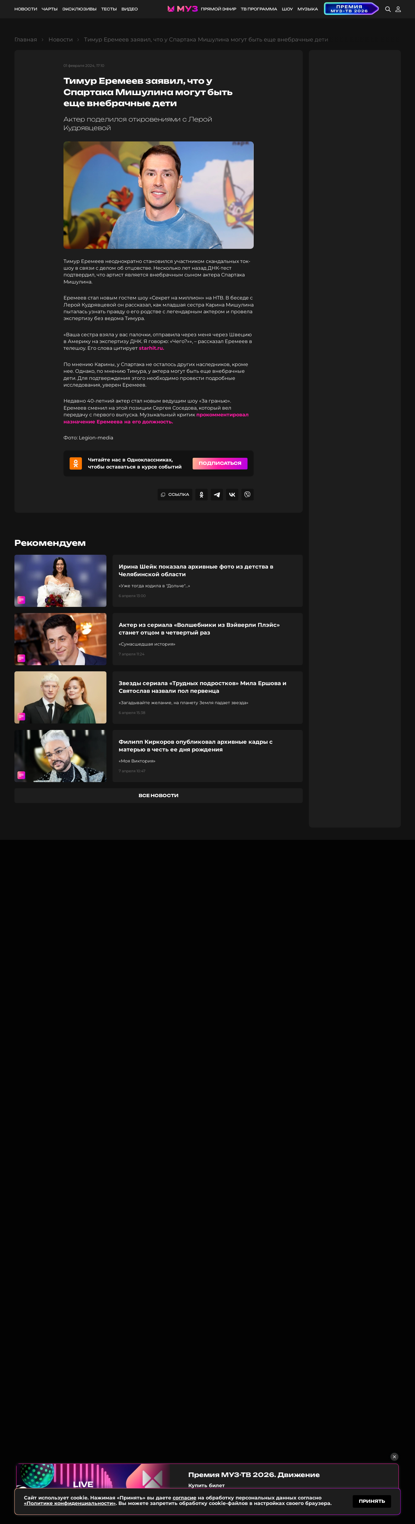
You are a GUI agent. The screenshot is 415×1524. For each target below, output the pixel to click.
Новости (25, 9)
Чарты (50, 9)
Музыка (308, 9)
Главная (25, 39)
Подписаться (220, 463)
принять (372, 1500)
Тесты (109, 9)
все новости (159, 795)
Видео (129, 9)
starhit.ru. (151, 348)
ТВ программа (259, 9)
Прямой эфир (218, 9)
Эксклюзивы (79, 9)
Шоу (287, 9)
